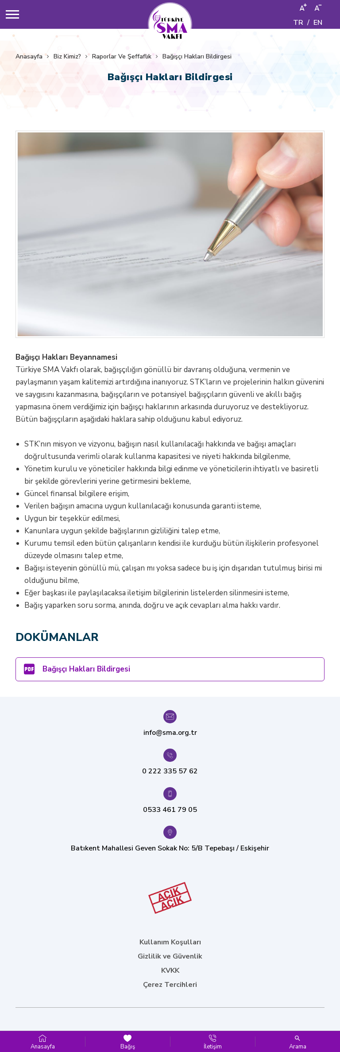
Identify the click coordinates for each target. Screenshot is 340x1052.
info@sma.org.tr (170, 733)
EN (317, 22)
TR (298, 22)
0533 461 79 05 (170, 810)
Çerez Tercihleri (170, 985)
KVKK (170, 970)
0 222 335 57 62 (170, 771)
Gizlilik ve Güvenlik (170, 956)
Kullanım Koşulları (170, 942)
